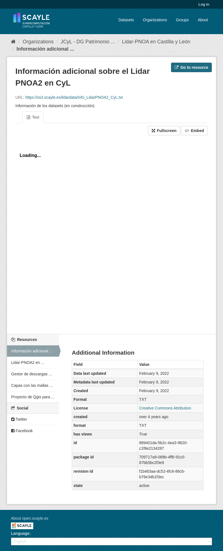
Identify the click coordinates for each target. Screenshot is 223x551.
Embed (194, 130)
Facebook (22, 430)
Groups (182, 20)
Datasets (126, 20)
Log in (203, 4)
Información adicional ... (45, 49)
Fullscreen (164, 130)
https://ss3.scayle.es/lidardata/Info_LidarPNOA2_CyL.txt (74, 97)
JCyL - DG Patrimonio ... (88, 41)
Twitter (19, 419)
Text (33, 117)
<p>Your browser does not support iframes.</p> (111, 233)
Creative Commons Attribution (165, 408)
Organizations (155, 20)
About (203, 20)
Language (20, 533)
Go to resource (191, 67)
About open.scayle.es (29, 518)
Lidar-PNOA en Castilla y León (156, 41)
